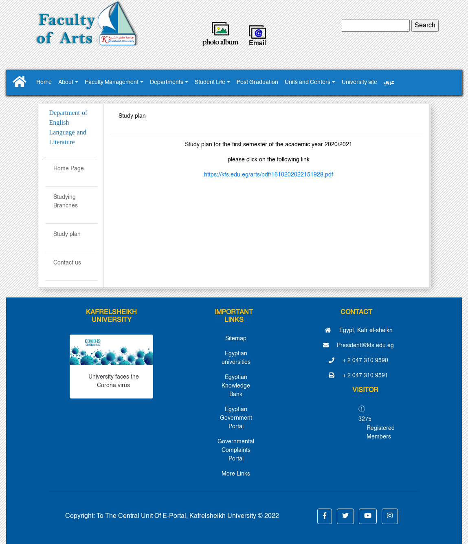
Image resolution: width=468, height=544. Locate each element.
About (65, 82)
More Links (236, 474)
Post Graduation (257, 82)
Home (44, 82)
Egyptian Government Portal (236, 418)
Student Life (210, 82)
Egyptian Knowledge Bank (236, 385)
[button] (324, 516)
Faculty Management (111, 82)
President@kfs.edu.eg (358, 345)
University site (359, 82)
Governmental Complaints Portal (236, 450)
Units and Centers (307, 82)
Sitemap (235, 338)
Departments (166, 82)
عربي (389, 82)
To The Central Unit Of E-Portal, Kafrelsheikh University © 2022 (188, 516)
